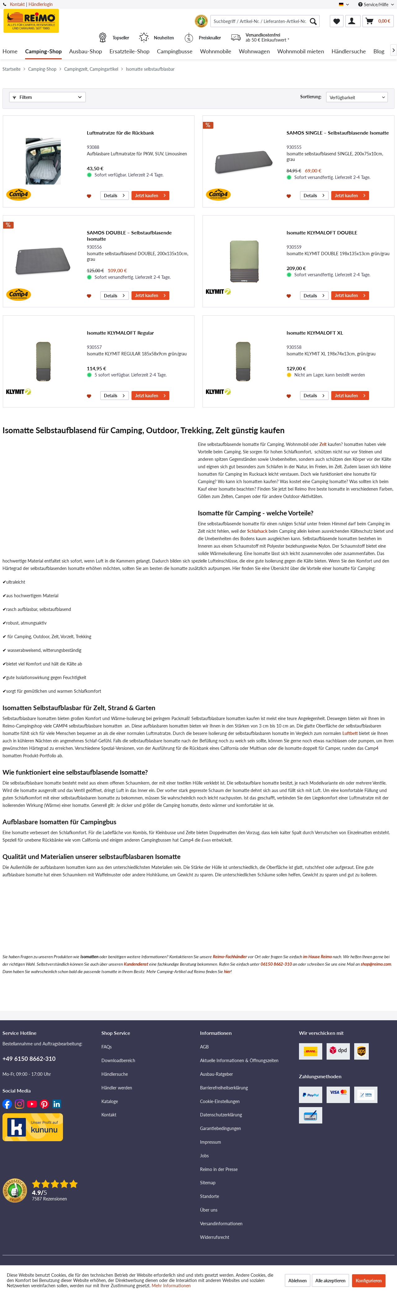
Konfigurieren (369, 1280)
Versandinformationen (221, 1223)
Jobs (204, 1155)
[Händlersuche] (349, 51)
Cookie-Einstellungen (220, 1101)
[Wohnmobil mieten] (300, 51)
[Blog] (378, 51)
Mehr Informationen (171, 1285)
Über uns (208, 1210)
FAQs (106, 1046)
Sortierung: (311, 96)
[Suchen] (313, 21)
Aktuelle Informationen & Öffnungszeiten (239, 1060)
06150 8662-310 (276, 964)
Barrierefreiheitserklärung (224, 1087)
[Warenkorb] (378, 21)
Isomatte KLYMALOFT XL (315, 333)
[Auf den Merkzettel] (90, 195)
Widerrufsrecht (214, 1237)
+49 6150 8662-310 (29, 1058)
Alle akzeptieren (330, 1280)
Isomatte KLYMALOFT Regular (120, 333)
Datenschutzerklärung (221, 1114)
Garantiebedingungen (220, 1128)
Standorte (209, 1196)
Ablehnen (297, 1280)
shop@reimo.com (376, 964)
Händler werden (116, 1087)
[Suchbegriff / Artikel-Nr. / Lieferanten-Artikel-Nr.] (265, 21)
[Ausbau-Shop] (85, 51)
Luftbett (350, 733)
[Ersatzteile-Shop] (129, 51)
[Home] (10, 51)
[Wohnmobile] (215, 51)
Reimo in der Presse (219, 1169)
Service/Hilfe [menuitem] (374, 4)
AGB (204, 1046)
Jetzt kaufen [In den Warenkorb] (150, 194)
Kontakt (17, 4)
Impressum (210, 1142)
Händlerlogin (41, 4)
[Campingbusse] (175, 51)
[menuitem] (265, 21)
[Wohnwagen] (254, 51)
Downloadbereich (118, 1060)
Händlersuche (114, 1074)
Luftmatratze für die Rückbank (120, 133)
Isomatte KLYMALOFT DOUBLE (322, 232)
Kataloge (109, 1101)
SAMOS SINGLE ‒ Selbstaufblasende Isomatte (338, 133)
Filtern (22, 97)
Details (114, 194)
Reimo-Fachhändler (230, 956)
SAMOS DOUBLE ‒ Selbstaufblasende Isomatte (129, 235)
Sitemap (208, 1182)
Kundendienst (136, 964)
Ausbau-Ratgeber (216, 1074)
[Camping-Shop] (43, 51)
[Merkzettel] (337, 21)
